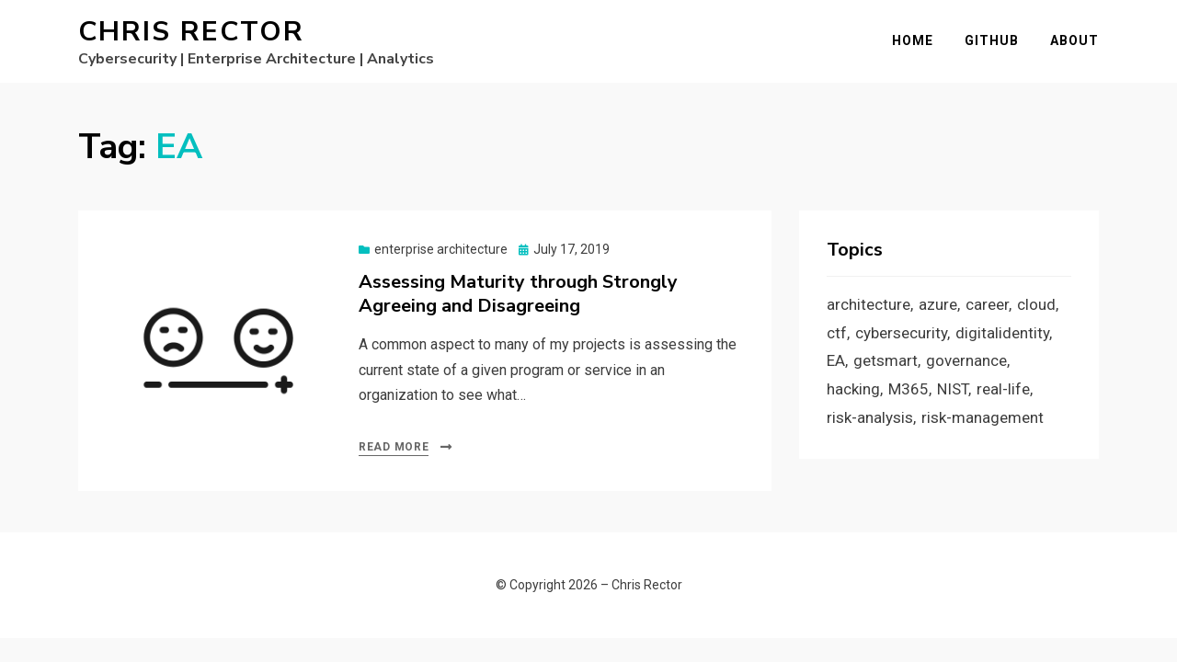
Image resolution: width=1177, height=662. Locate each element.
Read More (394, 446)
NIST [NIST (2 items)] (952, 389)
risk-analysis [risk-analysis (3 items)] (870, 417)
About (1074, 40)
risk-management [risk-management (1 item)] (982, 417)
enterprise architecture (441, 249)
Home (912, 40)
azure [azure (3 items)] (938, 304)
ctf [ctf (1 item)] (837, 333)
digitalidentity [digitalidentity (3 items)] (1002, 333)
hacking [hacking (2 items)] (853, 389)
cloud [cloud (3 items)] (1036, 304)
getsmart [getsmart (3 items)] (885, 360)
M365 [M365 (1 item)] (908, 389)
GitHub (992, 40)
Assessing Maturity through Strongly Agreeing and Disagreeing (518, 293)
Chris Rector (191, 32)
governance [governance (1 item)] (966, 360)
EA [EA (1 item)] (836, 360)
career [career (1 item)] (987, 304)
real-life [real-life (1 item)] (1003, 389)
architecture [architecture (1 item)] (868, 304)
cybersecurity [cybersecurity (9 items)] (901, 333)
